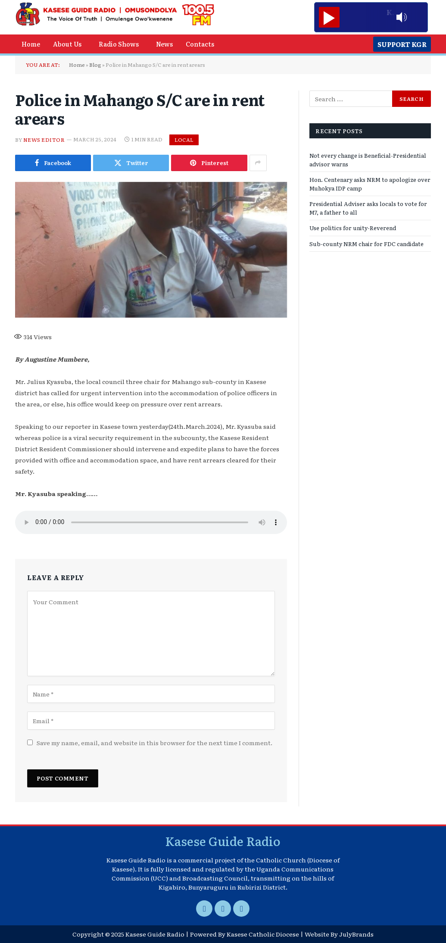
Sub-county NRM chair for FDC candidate (366, 244)
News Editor (44, 139)
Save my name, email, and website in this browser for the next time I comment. (154, 742)
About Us (67, 43)
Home (31, 43)
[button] (69, 43)
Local (184, 140)
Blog (95, 65)
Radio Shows (119, 43)
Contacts (200, 43)
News (164, 43)
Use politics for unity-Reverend (352, 228)
